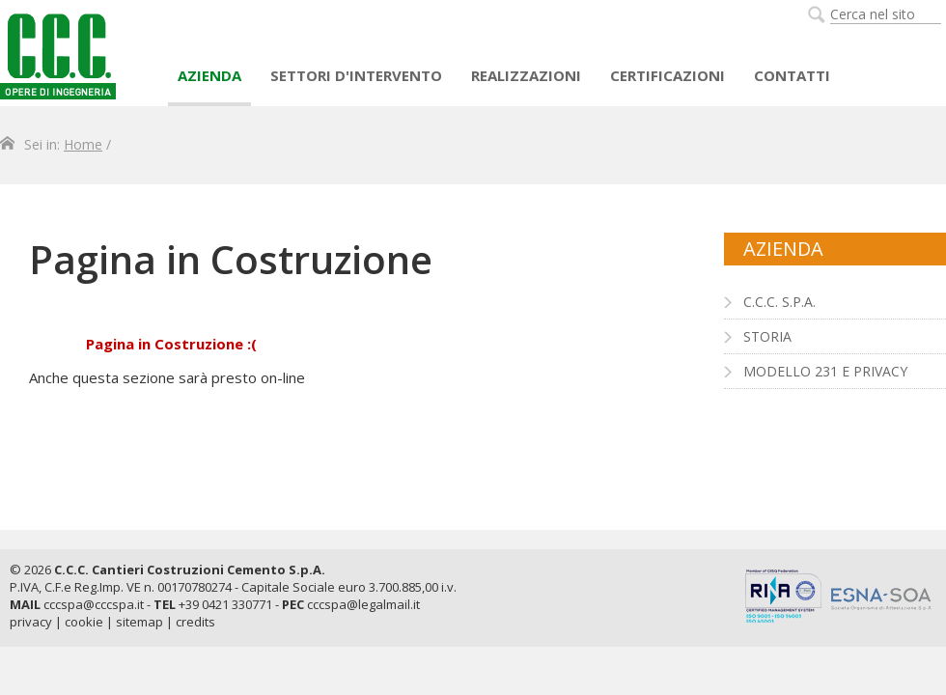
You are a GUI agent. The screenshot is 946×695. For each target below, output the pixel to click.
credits (195, 621)
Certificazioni (667, 75)
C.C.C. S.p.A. (779, 301)
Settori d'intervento (356, 75)
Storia (767, 336)
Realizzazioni (526, 75)
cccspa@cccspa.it (93, 604)
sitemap (139, 621)
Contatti (792, 75)
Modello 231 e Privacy (825, 371)
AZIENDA (209, 75)
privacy (31, 621)
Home (83, 144)
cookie (84, 621)
